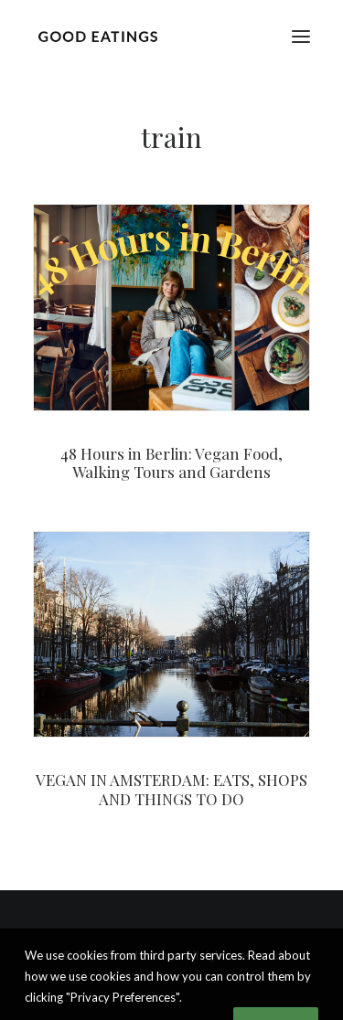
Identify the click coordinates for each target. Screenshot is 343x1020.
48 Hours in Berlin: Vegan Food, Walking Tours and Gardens (171, 462)
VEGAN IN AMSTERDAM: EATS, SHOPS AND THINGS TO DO (171, 789)
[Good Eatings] (97, 36)
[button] (301, 36)
